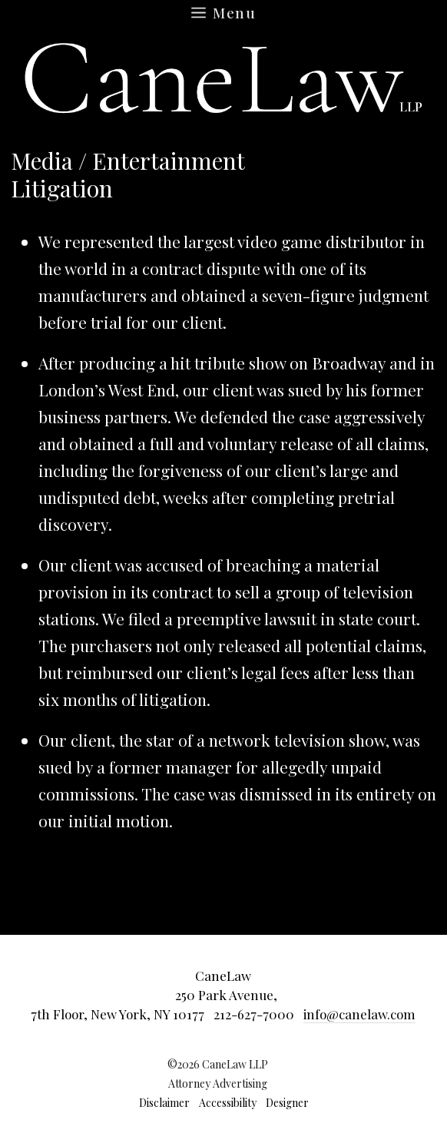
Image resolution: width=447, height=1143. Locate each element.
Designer (287, 1102)
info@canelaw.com (359, 1014)
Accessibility (228, 1102)
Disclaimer (164, 1102)
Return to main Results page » (344, 168)
